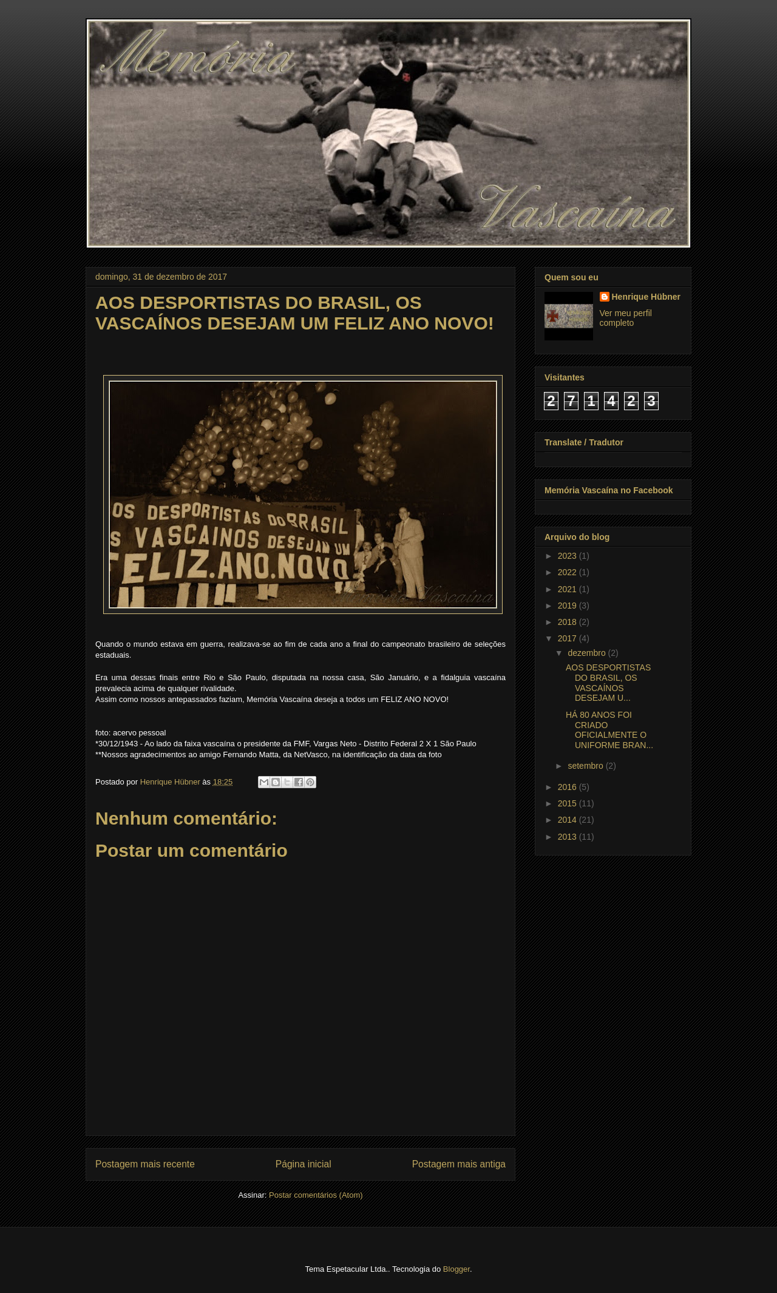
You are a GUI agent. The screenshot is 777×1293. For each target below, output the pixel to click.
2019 (568, 605)
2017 (568, 638)
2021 (568, 589)
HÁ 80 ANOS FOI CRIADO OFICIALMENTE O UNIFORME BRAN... (609, 730)
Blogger (456, 1269)
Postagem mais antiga (459, 1164)
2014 (568, 820)
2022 (568, 572)
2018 (568, 622)
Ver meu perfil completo (626, 318)
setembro (586, 766)
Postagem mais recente (145, 1164)
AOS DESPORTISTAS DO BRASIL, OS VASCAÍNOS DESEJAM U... (608, 683)
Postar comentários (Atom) (316, 1195)
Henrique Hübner (646, 297)
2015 (568, 803)
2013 (568, 837)
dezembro (588, 653)
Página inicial (303, 1164)
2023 (568, 556)
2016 (568, 787)
